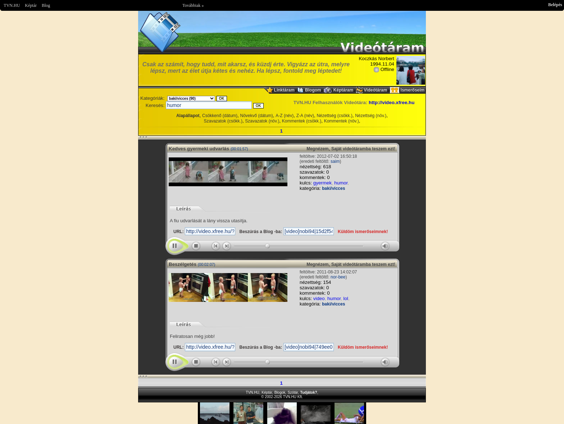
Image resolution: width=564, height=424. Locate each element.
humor (340, 183)
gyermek (322, 183)
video (319, 298)
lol (346, 298)
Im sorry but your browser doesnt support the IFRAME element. (282, 413)
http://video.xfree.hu (391, 102)
